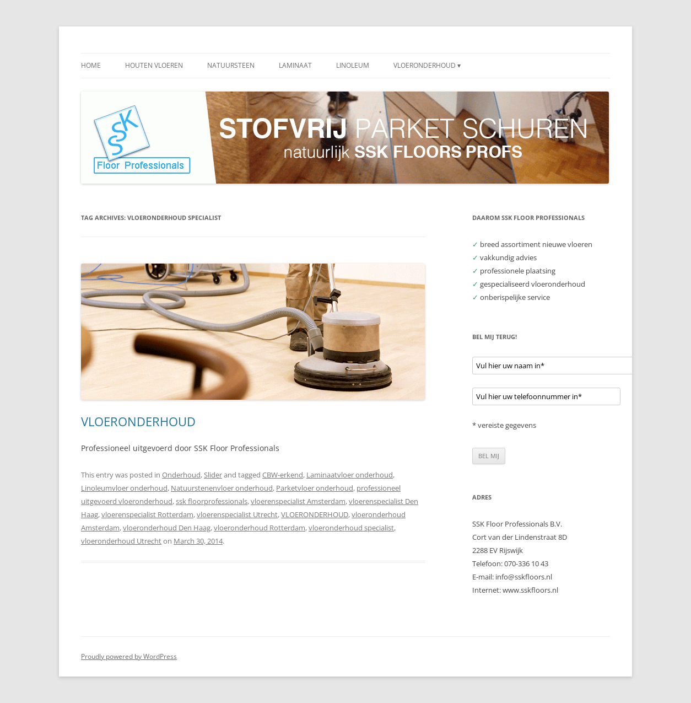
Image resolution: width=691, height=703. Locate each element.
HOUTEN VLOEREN (154, 65)
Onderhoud (181, 475)
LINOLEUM (352, 65)
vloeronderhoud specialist (351, 528)
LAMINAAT (295, 65)
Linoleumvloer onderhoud (124, 488)
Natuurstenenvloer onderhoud (222, 488)
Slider (213, 475)
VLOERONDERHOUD (138, 421)
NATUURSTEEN (231, 65)
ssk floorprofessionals (211, 501)
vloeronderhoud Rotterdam (259, 528)
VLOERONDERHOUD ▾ (427, 65)
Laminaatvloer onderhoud (349, 475)
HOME (91, 65)
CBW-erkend (282, 475)
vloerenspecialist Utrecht (237, 514)
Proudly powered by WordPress (129, 656)
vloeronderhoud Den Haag (166, 528)
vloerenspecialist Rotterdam (147, 514)
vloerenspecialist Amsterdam (298, 501)
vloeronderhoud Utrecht (121, 541)
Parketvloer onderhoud (314, 488)
